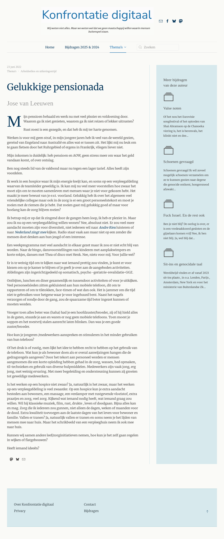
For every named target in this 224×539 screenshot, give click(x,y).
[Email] (23, 459)
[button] (207, 511)
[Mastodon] (11, 459)
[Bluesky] (17, 459)
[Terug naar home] (97, 21)
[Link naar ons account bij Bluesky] (174, 21)
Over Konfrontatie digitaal (34, 504)
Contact (90, 504)
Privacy (19, 511)
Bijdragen (91, 511)
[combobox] (158, 47)
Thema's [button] (118, 47)
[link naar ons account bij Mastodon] (181, 21)
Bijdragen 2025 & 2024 (82, 47)
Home (49, 47)
